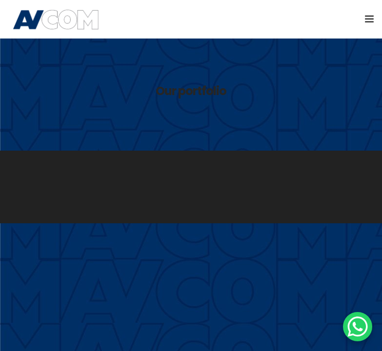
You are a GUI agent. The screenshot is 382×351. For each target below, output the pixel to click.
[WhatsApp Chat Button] (357, 326)
